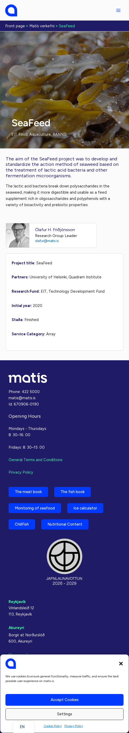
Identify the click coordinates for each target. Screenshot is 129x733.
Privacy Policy (73, 726)
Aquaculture (40, 134)
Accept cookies (65, 699)
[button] (121, 663)
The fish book (72, 491)
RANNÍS (60, 134)
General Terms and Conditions (36, 459)
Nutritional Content (64, 524)
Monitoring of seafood (35, 508)
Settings (64, 714)
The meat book (28, 491)
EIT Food (19, 134)
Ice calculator (85, 508)
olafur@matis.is (47, 241)
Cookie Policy (53, 726)
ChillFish (22, 524)
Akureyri (16, 627)
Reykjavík (17, 601)
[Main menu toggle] (118, 10)
